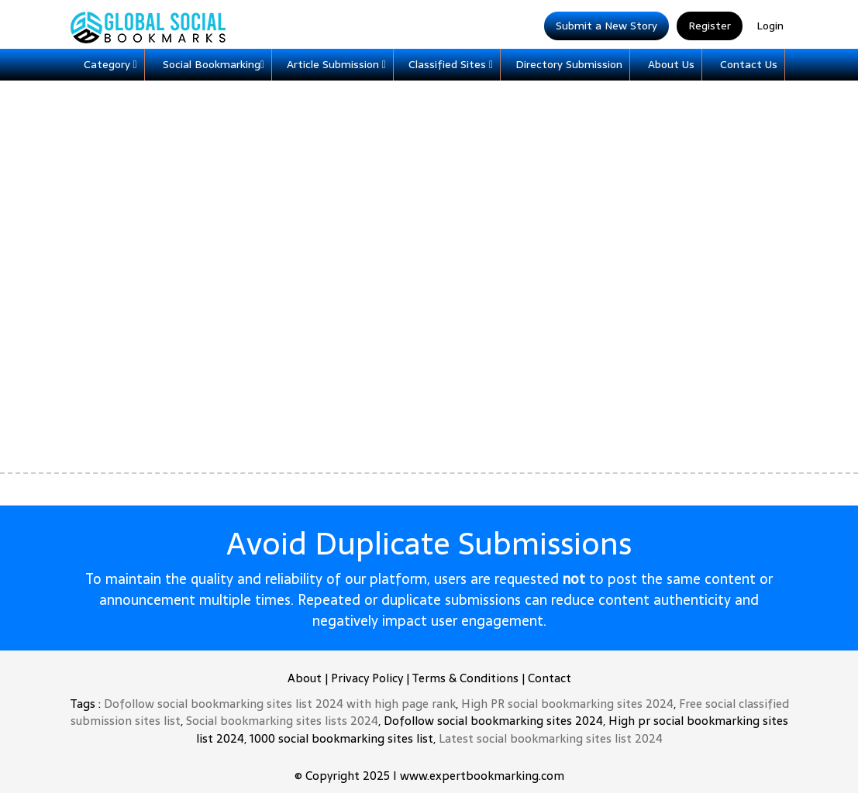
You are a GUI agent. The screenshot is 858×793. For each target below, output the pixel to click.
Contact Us (748, 64)
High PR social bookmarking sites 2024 (567, 703)
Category (110, 64)
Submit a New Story (606, 25)
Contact (549, 678)
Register (709, 25)
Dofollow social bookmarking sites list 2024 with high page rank (280, 703)
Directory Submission (568, 64)
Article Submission (336, 64)
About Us (671, 64)
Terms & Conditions (465, 678)
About (305, 678)
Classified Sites (450, 64)
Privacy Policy (367, 678)
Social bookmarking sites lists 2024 (282, 720)
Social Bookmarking (213, 64)
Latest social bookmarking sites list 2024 (551, 738)
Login (770, 25)
